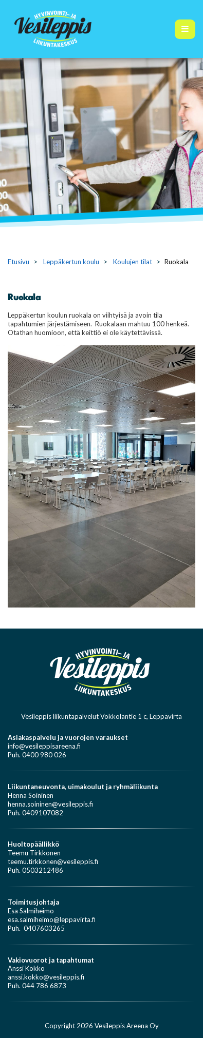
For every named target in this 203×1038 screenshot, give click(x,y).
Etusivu (18, 262)
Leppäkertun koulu (71, 262)
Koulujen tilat (132, 262)
